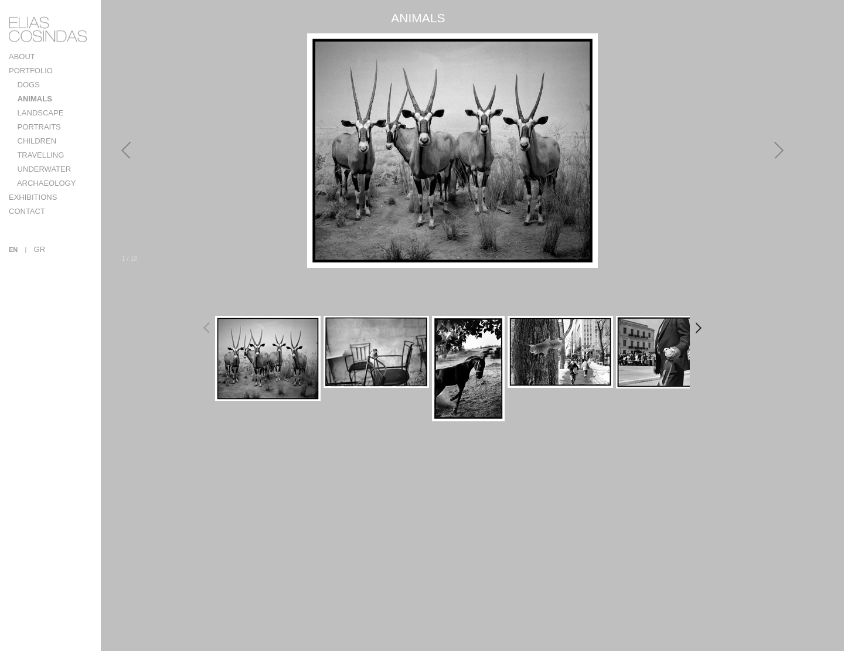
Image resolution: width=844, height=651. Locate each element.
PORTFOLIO (31, 70)
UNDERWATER (43, 169)
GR (40, 249)
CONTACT (27, 211)
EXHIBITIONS (33, 197)
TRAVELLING (39, 155)
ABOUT (22, 56)
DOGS (27, 84)
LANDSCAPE (39, 112)
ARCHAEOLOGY (45, 183)
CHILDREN (35, 141)
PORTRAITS (38, 126)
